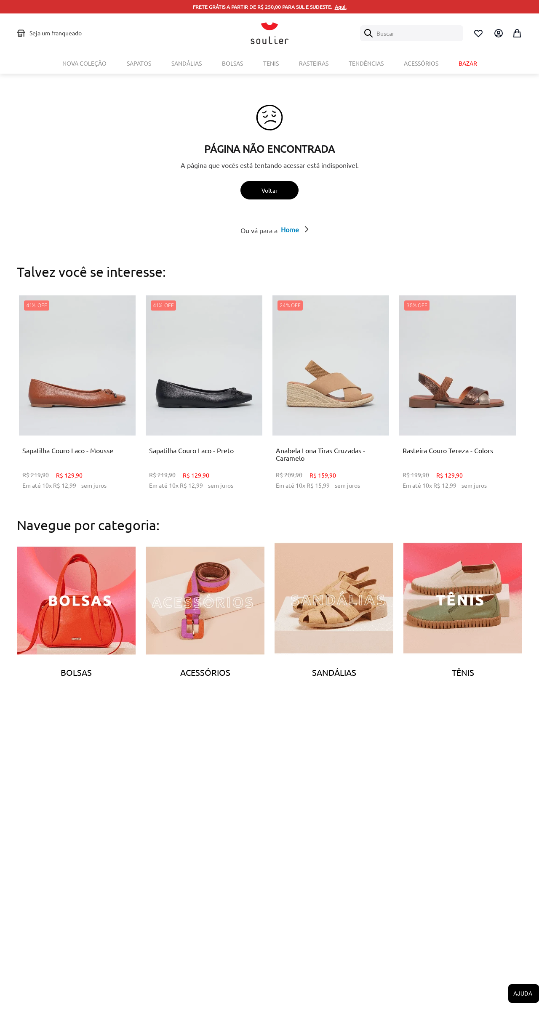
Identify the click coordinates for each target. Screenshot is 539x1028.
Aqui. (341, 6)
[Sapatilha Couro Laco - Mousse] (77, 398)
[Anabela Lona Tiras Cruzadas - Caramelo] (330, 398)
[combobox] (411, 33)
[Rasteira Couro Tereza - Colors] (457, 398)
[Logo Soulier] (269, 33)
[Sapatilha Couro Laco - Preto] (204, 398)
